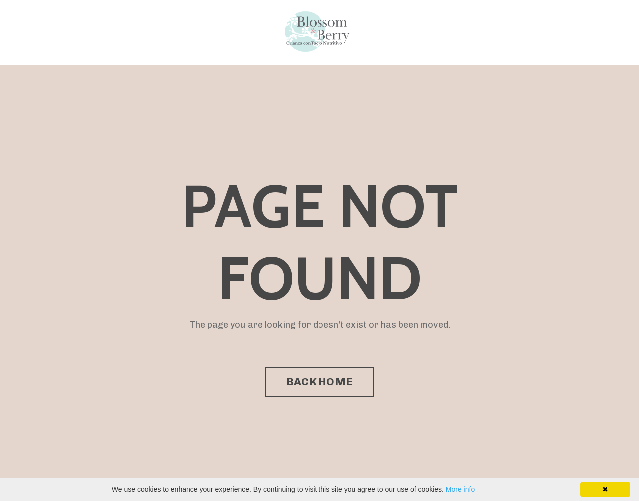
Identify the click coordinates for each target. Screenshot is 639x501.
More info (460, 489)
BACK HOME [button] (319, 381)
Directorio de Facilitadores (216, 32)
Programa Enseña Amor (111, 32)
